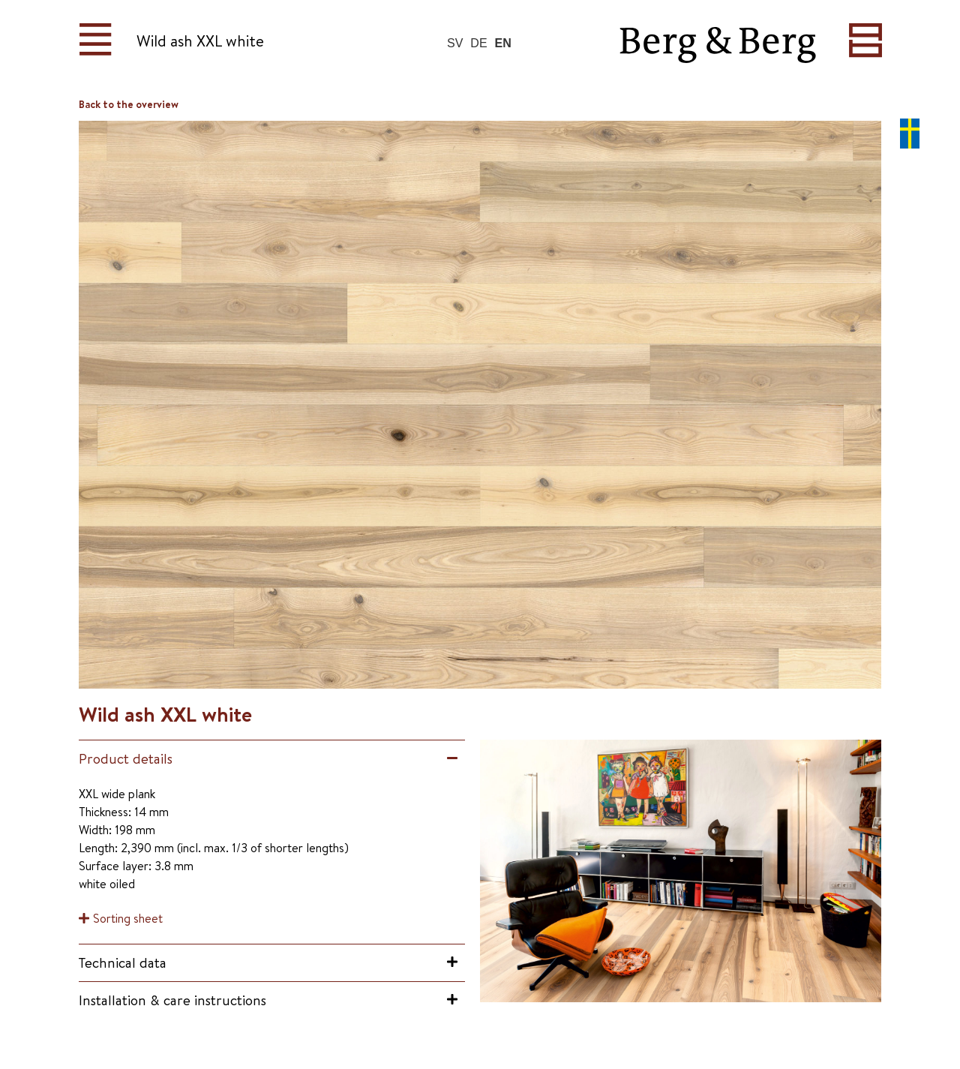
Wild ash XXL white (200, 41)
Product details (125, 758)
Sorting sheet (128, 918)
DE (478, 43)
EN (503, 43)
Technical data (122, 962)
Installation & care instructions (172, 1000)
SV (455, 43)
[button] (272, 758)
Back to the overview (128, 104)
